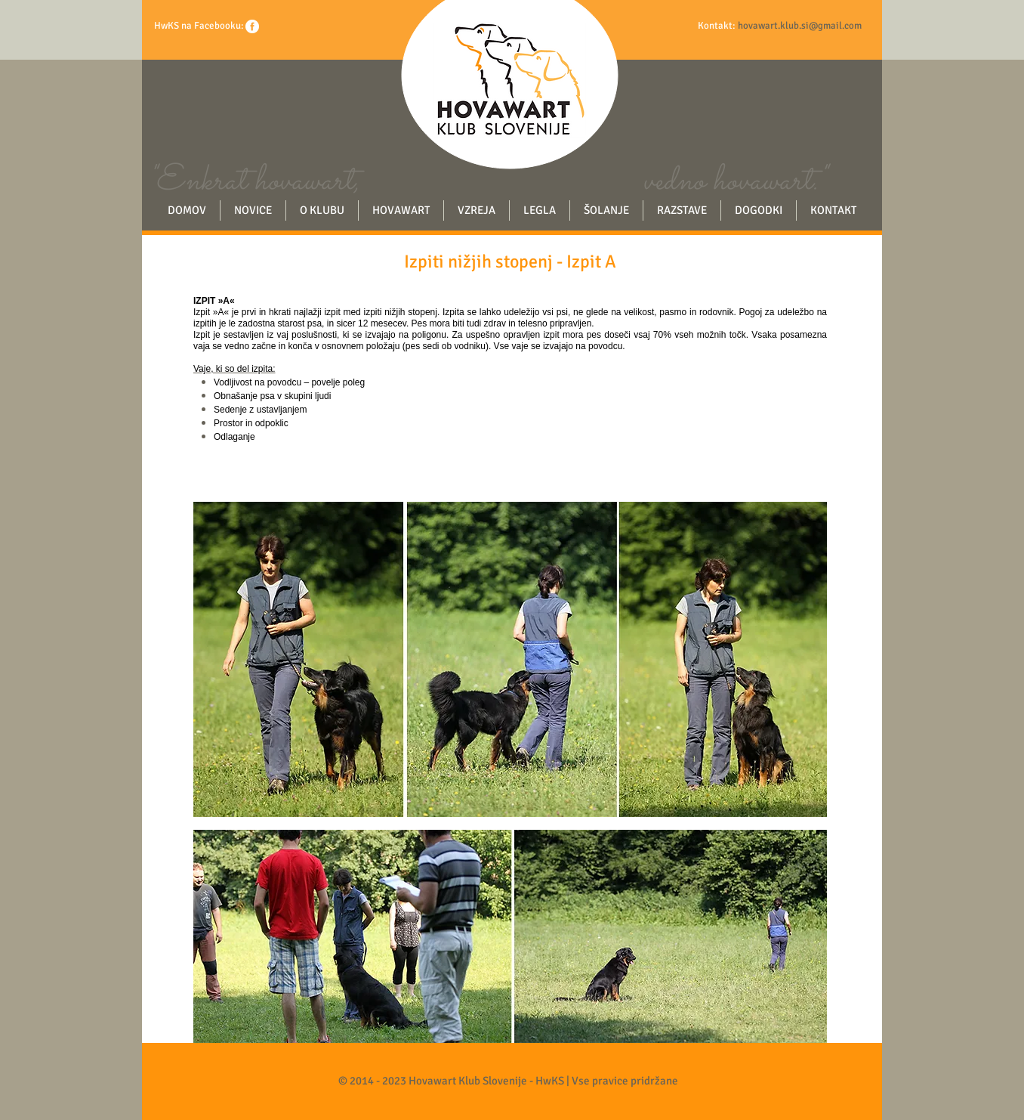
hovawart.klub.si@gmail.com (800, 26)
